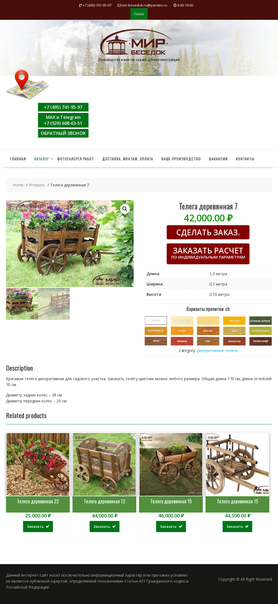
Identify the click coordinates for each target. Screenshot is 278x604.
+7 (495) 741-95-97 (63, 107)
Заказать (35, 526)
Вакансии (218, 158)
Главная (18, 158)
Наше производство (181, 158)
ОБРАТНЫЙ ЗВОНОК (63, 133)
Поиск (139, 13)
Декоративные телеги (217, 350)
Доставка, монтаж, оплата (127, 158)
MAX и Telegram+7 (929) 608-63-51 (63, 120)
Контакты (245, 158)
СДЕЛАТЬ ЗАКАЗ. (208, 232)
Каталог (41, 158)
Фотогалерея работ (75, 158)
